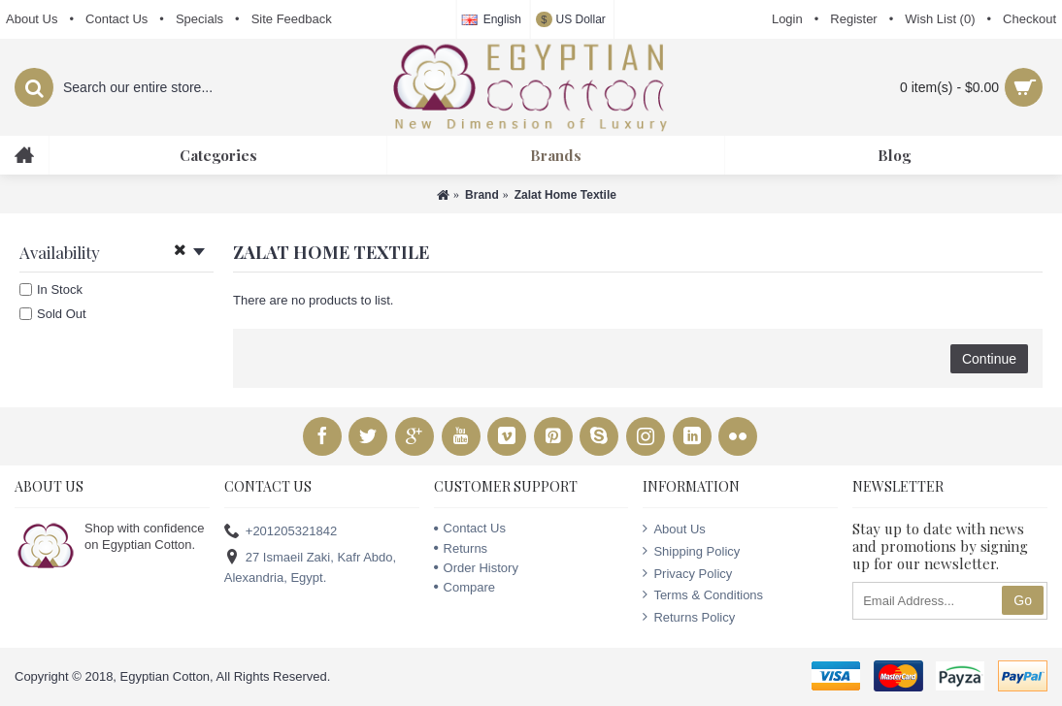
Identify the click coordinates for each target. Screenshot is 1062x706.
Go (1022, 600)
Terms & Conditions (703, 594)
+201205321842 (280, 532)
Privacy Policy (687, 573)
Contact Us (470, 528)
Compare (464, 587)
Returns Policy (689, 617)
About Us (674, 528)
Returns (461, 548)
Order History (476, 568)
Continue (989, 359)
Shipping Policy (691, 551)
